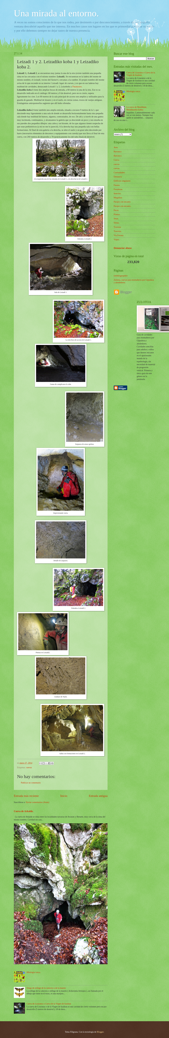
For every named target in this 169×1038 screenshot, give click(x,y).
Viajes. (117, 239)
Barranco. (118, 156)
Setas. (116, 218)
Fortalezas (118, 189)
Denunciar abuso (123, 248)
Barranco (118, 151)
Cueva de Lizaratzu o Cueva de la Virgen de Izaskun (49, 1004)
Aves (116, 147)
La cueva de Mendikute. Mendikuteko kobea (136, 108)
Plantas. (117, 214)
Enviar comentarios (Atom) (37, 802)
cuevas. (117, 168)
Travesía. (117, 231)
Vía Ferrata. (119, 235)
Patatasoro (77, 86)
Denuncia (118, 177)
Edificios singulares (122, 181)
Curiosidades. (119, 172)
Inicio (63, 795)
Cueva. (117, 160)
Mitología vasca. (34, 972)
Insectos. (117, 193)
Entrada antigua (98, 795)
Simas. (116, 223)
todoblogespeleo (121, 276)
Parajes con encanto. (122, 206)
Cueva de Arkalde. (23, 811)
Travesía (117, 227)
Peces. (116, 210)
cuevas (29, 767)
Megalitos (118, 198)
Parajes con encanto (122, 202)
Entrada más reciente (26, 795)
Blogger (100, 1032)
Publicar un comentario (31, 783)
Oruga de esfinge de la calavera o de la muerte (46, 988)
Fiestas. (117, 185)
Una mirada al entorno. (56, 13)
